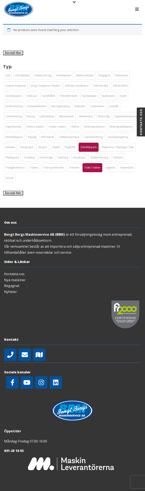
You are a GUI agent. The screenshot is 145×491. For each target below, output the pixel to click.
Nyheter (10, 291)
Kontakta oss (14, 274)
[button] (8, 75)
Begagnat (11, 285)
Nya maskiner (15, 280)
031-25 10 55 (14, 450)
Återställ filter (13, 53)
